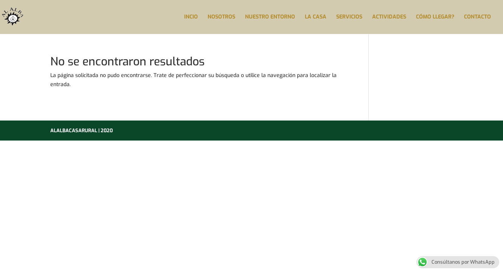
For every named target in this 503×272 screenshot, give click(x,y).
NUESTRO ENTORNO (270, 17)
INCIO (191, 17)
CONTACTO (477, 17)
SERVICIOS (349, 17)
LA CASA (315, 17)
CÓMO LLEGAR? (435, 17)
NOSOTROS (221, 17)
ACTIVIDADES (389, 17)
